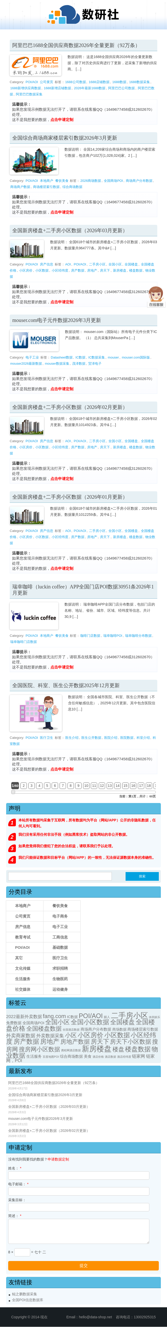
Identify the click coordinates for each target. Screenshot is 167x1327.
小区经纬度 (60, 270)
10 (86, 786)
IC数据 (80, 357)
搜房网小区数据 (39, 1049)
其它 (19, 958)
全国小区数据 (90, 1022)
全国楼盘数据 (44, 1028)
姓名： (14, 1168)
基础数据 (60, 947)
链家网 (138, 1056)
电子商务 (60, 916)
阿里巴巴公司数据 (121, 88)
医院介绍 (110, 738)
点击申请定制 (61, 119)
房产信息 (46, 264)
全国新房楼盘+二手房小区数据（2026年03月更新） (70, 230)
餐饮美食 (62, 181)
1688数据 (119, 82)
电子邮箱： (18, 1184)
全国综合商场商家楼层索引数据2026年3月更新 (64, 138)
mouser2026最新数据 (26, 363)
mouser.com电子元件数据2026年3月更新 (56, 320)
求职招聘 (60, 968)
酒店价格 (98, 1056)
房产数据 (77, 270)
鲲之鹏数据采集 (24, 1294)
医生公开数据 (91, 738)
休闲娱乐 (154, 1017)
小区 (71, 1035)
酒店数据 (110, 1056)
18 (149, 786)
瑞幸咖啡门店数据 (23, 642)
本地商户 (46, 181)
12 (102, 786)
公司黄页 (46, 82)
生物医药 (60, 979)
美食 (88, 1056)
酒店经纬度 (124, 1056)
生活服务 (22, 979)
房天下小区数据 (130, 1041)
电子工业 (32, 357)
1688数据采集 (139, 82)
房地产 (92, 270)
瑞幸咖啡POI (112, 636)
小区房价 (25, 270)
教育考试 (22, 937)
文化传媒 (22, 968)
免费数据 (13, 1023)
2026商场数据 (90, 181)
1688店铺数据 (99, 82)
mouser (113, 357)
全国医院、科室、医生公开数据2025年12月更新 (66, 685)
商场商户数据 (20, 187)
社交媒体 (22, 989)
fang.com (54, 1016)
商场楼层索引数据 (46, 187)
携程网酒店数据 (71, 1050)
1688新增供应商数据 (25, 88)
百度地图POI (51, 1056)
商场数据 (119, 1029)
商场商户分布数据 (139, 181)
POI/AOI (32, 82)
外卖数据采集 (50, 1035)
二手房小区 (97, 264)
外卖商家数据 (20, 1035)
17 (141, 786)
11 (94, 786)
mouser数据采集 (57, 363)
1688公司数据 (75, 82)
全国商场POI (113, 181)
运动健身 (60, 989)
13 (110, 786)
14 (118, 786)
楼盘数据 (135, 270)
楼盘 (118, 1049)
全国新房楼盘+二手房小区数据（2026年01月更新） (70, 497)
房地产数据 (75, 1041)
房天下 (105, 270)
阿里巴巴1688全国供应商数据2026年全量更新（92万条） (76, 45)
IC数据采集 (96, 357)
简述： (14, 1216)
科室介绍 (143, 738)
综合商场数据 (72, 187)
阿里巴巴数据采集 (29, 94)
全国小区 (115, 264)
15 (126, 786)
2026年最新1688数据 (89, 88)
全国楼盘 (131, 264)
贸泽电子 (95, 363)
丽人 (107, 1017)
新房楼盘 (119, 270)
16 (133, 786)
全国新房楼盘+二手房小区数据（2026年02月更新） (70, 407)
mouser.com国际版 (136, 357)
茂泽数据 (78, 363)
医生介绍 (72, 738)
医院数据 (126, 738)
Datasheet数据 (62, 357)
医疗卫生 (46, 738)
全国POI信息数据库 (27, 1300)
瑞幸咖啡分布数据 (138, 636)
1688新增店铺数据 (57, 88)
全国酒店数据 (71, 1029)
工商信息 (60, 937)
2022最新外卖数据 (24, 1016)
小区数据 (42, 270)
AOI (68, 264)
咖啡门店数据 (90, 636)
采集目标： (17, 1200)
